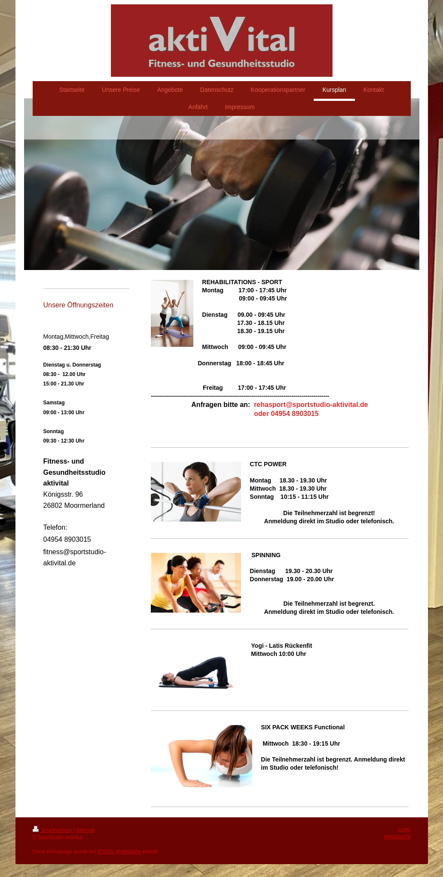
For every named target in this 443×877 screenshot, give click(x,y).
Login (404, 829)
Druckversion (53, 830)
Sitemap (85, 830)
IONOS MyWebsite (119, 852)
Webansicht (397, 837)
